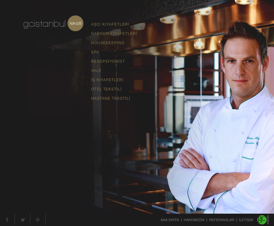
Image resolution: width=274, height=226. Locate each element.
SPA (95, 52)
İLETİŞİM (246, 220)
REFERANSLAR (221, 220)
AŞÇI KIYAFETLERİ (110, 24)
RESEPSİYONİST (108, 61)
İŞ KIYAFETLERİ (107, 80)
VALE (96, 71)
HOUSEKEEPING (107, 43)
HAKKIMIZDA (194, 220)
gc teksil (53, 23)
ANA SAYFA (170, 220)
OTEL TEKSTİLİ (106, 89)
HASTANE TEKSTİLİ (110, 98)
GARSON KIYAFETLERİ (114, 34)
